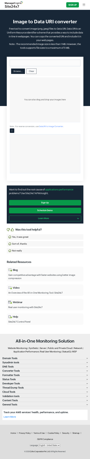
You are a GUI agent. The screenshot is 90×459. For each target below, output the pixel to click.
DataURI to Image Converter (51, 126)
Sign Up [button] (45, 202)
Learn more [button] (43, 218)
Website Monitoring (17, 348)
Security (65, 433)
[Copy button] (12, 130)
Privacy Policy (25, 433)
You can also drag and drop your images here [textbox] (45, 99)
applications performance (59, 189)
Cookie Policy (53, 433)
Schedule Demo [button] (45, 210)
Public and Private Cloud (60, 348)
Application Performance (26, 351)
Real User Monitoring (50, 351)
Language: (34, 445)
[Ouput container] (45, 153)
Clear (31, 71)
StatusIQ (66, 351)
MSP (74, 351)
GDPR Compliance (45, 439)
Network (78, 348)
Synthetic (33, 348)
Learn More (10, 416)
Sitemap (75, 433)
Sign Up (72, 5)
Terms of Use (39, 433)
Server (43, 348)
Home (13, 433)
